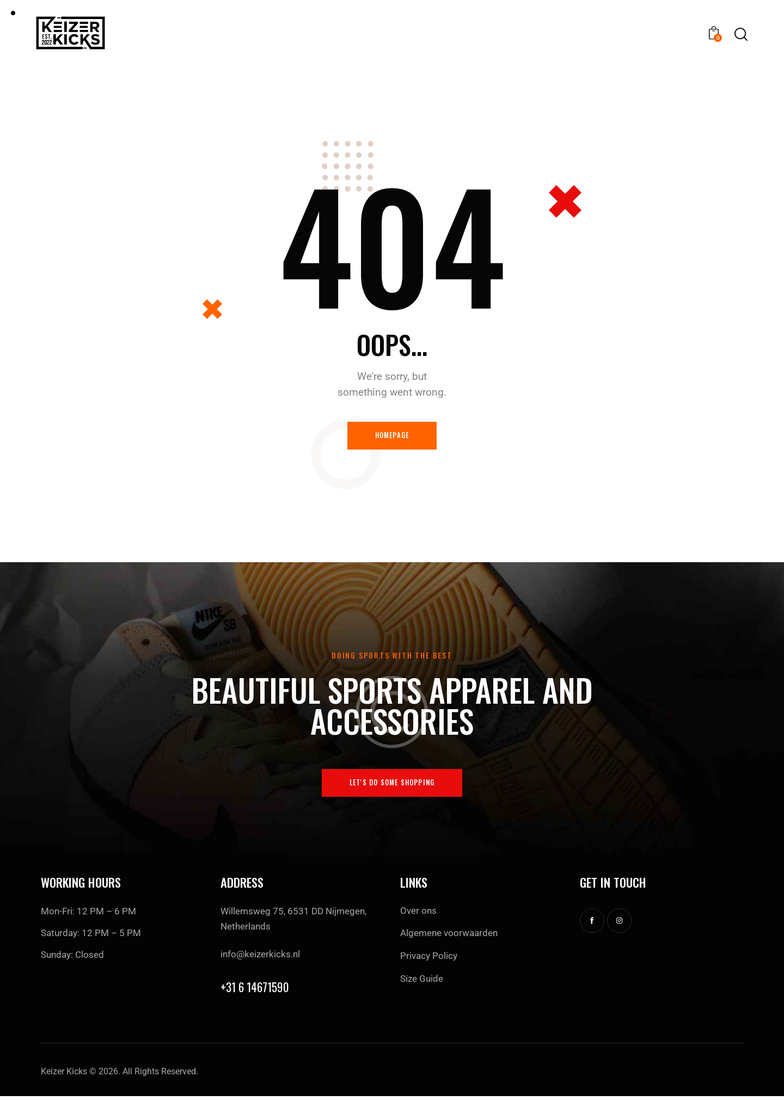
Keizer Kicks (64, 1076)
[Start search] (741, 35)
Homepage (392, 436)
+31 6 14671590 (256, 992)
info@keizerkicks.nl (260, 958)
